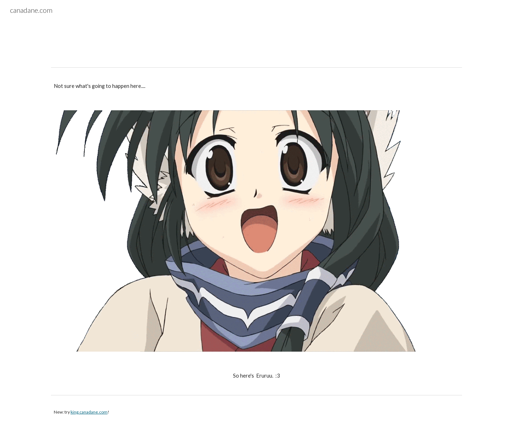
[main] (256, 86)
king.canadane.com (89, 412)
